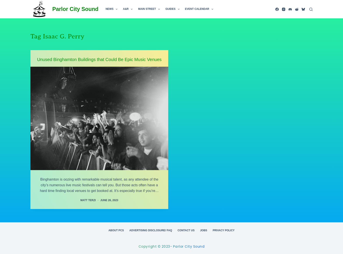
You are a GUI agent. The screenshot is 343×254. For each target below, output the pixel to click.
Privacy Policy (223, 230)
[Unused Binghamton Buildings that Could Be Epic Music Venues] (99, 118)
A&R (128, 9)
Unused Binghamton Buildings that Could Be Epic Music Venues (99, 59)
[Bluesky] (303, 9)
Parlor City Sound (75, 9)
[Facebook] (277, 9)
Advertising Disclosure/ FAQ (150, 230)
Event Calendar (200, 9)
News (112, 9)
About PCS (116, 230)
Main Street (150, 9)
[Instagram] (283, 9)
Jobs (203, 230)
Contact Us (186, 230)
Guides (173, 9)
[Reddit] (296, 9)
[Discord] (290, 9)
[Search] (311, 9)
